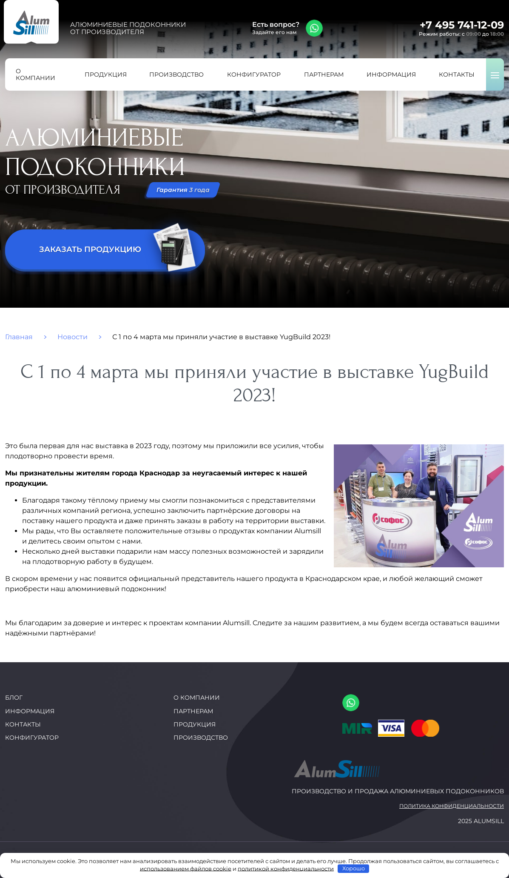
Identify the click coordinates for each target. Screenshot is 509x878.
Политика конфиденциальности (451, 806)
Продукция (194, 724)
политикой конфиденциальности (286, 868)
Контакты (23, 724)
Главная (19, 337)
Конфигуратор (32, 737)
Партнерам (193, 711)
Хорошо (353, 868)
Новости (72, 337)
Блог (14, 697)
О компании (196, 697)
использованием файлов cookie (185, 868)
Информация (29, 711)
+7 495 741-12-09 (462, 25)
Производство (200, 737)
